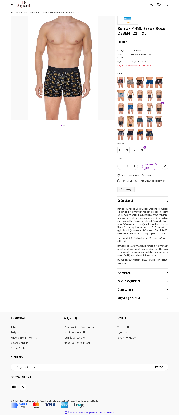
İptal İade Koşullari (75, 337)
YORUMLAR (124, 272)
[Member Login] (159, 4)
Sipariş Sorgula (20, 343)
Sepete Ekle (149, 166)
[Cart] (166, 4)
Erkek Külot (136, 50)
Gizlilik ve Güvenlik (74, 332)
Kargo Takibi (18, 348)
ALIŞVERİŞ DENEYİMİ (129, 298)
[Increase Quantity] (135, 166)
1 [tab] (61, 125)
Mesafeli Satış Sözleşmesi (79, 327)
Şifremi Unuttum (127, 337)
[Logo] (23, 4)
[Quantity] (128, 166)
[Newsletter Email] (89, 367)
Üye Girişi (122, 332)
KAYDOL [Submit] (160, 367)
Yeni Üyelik (123, 327)
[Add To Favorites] (128, 175)
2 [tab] (64, 125)
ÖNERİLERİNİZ (125, 289)
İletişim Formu (19, 332)
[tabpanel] (62, 68)
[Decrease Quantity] (121, 166)
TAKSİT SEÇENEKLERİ (129, 281)
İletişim (15, 327)
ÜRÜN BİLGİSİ (125, 201)
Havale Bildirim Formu (24, 337)
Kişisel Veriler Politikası (77, 343)
